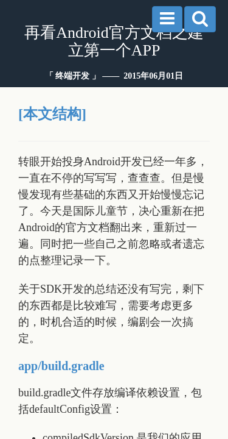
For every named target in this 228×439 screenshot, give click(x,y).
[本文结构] (52, 114)
